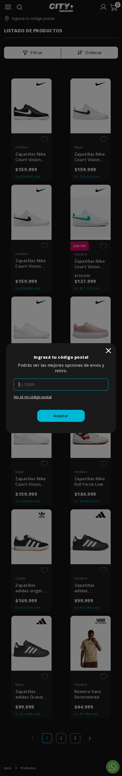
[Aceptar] (61, 416)
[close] (108, 350)
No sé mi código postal (33, 397)
